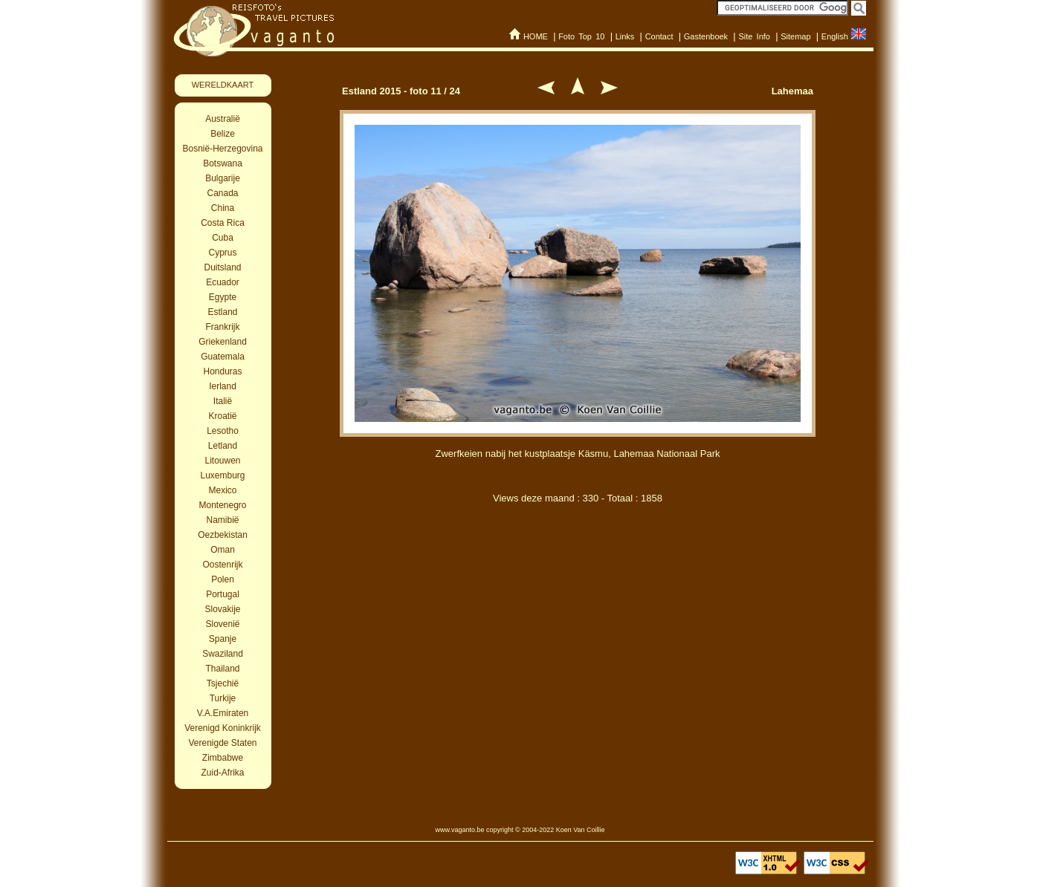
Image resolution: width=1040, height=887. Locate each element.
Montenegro (222, 505)
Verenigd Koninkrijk (222, 728)
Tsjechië (223, 683)
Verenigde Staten (222, 743)
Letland (222, 446)
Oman (222, 550)
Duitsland (222, 267)
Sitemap (795, 36)
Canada (222, 193)
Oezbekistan (223, 535)
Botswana (222, 163)
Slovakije (222, 609)
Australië (222, 119)
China (222, 208)
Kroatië (222, 416)
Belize (222, 134)
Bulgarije (222, 178)
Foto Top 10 (581, 36)
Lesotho (223, 431)
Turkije (223, 698)
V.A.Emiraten (223, 713)
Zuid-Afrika (222, 772)
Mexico (222, 490)
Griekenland (222, 342)
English (834, 36)
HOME (535, 36)
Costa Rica (223, 223)
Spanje (222, 639)
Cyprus (222, 252)
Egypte (222, 297)
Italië (222, 401)
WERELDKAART (223, 84)
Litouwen (222, 460)
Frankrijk (222, 327)
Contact (659, 36)
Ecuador (222, 282)
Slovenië (222, 624)
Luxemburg (222, 475)
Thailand (222, 668)
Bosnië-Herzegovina (222, 148)
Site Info (754, 36)
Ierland (222, 386)
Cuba (222, 238)
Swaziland (222, 654)
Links (625, 36)
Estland (222, 312)
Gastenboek (706, 36)
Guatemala (223, 356)
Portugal (222, 594)
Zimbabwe (222, 758)
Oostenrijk (222, 564)
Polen (222, 579)
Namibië (222, 520)
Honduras (222, 371)
